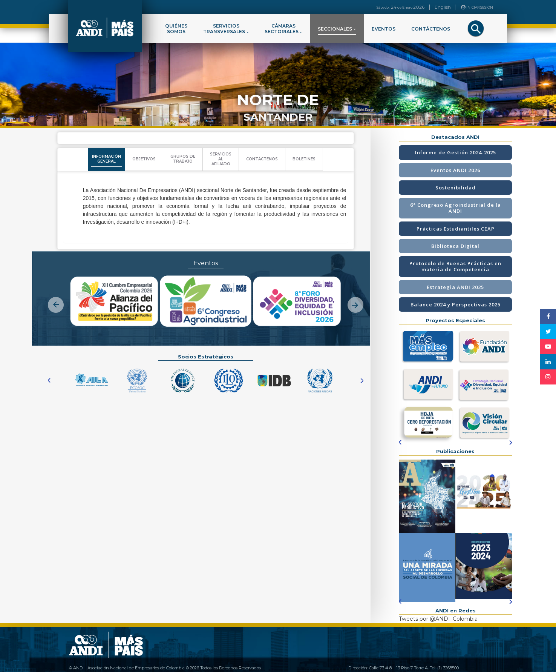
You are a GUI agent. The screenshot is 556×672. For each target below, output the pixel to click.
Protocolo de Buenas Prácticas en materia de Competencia (455, 266)
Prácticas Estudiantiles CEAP (456, 228)
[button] (56, 298)
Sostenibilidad (455, 187)
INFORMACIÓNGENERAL (106, 159)
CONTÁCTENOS (430, 29)
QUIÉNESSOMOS (176, 28)
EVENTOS (383, 29)
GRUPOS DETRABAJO (182, 159)
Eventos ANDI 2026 (455, 170)
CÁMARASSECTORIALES (282, 28)
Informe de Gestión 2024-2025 (455, 152)
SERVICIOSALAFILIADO (220, 159)
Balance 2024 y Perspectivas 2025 (455, 304)
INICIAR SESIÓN (477, 7)
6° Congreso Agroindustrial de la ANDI (455, 207)
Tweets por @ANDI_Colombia (438, 618)
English (443, 7)
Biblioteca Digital (455, 246)
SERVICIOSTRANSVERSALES (224, 28)
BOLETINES (304, 159)
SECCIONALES (335, 29)
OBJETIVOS (144, 159)
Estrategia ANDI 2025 (455, 287)
